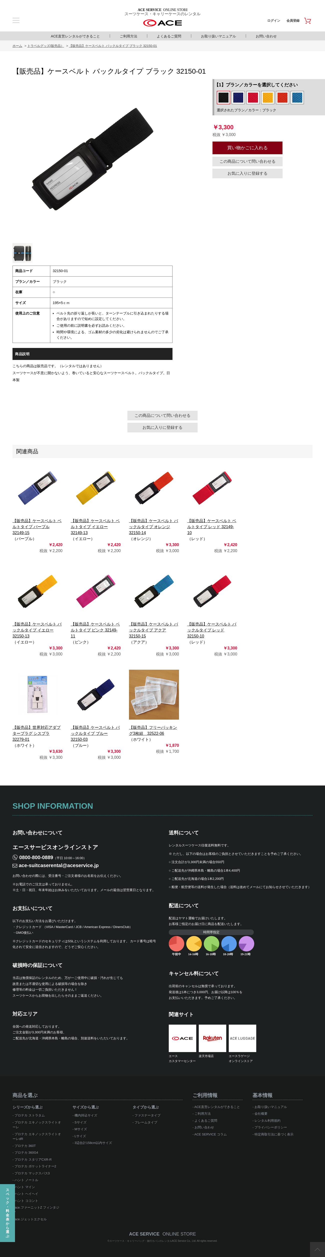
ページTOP (317, 1249)
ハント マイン (24, 1187)
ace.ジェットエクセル (30, 1219)
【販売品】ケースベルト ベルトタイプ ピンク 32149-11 (95, 630)
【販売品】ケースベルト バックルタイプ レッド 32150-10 (211, 630)
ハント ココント (26, 1201)
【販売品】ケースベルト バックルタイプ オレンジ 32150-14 (153, 527)
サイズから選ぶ (85, 1107)
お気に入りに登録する (248, 173)
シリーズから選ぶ (27, 1107)
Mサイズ (80, 1129)
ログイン (273, 20)
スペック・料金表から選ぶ (7, 1213)
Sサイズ (80, 1122)
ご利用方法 (128, 36)
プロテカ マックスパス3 (32, 1173)
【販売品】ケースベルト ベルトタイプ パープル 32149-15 (37, 527)
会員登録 (293, 20)
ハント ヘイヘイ (26, 1194)
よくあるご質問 (169, 36)
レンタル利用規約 (267, 1120)
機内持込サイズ (85, 1115)
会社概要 (261, 1113)
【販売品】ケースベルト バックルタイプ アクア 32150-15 (153, 630)
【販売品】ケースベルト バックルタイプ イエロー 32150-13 (37, 630)
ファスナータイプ (147, 1115)
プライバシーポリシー (270, 1127)
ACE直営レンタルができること (75, 36)
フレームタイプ (145, 1122)
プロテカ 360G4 (26, 1152)
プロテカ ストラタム (29, 1115)
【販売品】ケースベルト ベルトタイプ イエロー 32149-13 (95, 527)
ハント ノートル (26, 1180)
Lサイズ (80, 1136)
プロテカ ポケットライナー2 (35, 1166)
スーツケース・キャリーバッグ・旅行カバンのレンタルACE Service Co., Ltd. (153, 1241)
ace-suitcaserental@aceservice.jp (59, 865)
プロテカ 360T (25, 1146)
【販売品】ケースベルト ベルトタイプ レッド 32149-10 (211, 527)
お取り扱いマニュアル (218, 36)
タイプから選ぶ (145, 1107)
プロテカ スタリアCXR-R (33, 1159)
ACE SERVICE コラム (210, 1134)
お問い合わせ (266, 36)
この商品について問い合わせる (248, 161)
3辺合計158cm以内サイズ (93, 1143)
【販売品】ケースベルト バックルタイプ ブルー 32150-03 (95, 733)
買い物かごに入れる (247, 147)
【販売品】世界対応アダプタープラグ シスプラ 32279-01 (36, 733)
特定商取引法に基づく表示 (274, 1134)
